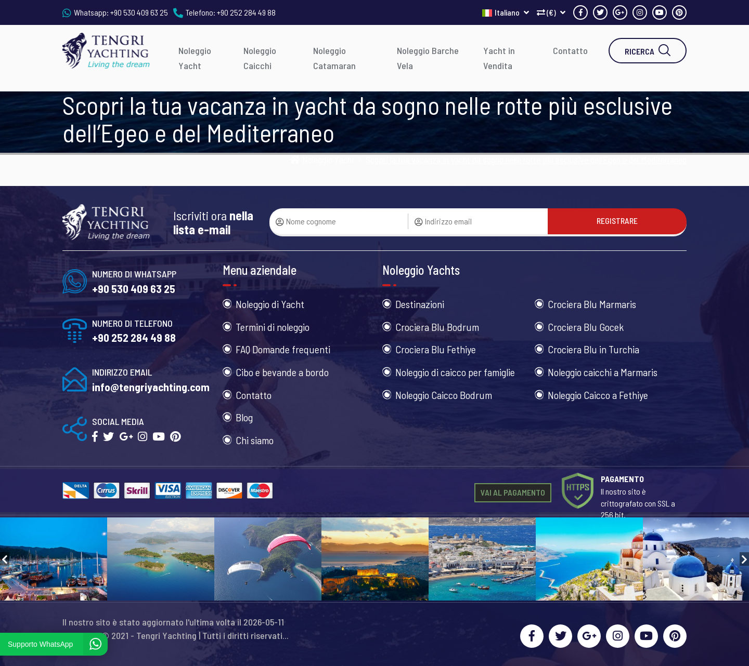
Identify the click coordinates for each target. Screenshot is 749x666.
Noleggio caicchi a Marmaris (602, 372)
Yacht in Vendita (499, 58)
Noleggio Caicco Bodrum (443, 395)
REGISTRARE (617, 220)
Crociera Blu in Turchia (593, 349)
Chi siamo (255, 440)
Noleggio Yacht (194, 58)
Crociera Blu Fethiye (435, 349)
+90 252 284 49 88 (246, 12)
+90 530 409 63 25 (139, 12)
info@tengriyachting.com (151, 386)
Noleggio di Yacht (270, 304)
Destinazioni (419, 304)
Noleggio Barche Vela (428, 58)
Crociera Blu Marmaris (592, 304)
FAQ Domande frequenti (283, 349)
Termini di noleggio (272, 327)
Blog (244, 417)
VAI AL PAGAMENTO (513, 492)
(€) (551, 12)
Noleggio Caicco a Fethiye (598, 395)
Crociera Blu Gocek (586, 327)
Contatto (570, 50)
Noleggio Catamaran (334, 58)
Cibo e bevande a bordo (282, 372)
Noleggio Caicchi (259, 58)
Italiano (505, 12)
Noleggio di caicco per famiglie (455, 372)
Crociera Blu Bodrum (437, 327)
